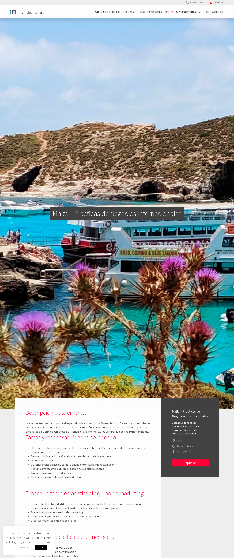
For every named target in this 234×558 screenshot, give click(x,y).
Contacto (218, 11)
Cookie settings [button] (22, 547)
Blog (206, 11)
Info (166, 11)
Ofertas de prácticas (107, 11)
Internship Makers (31, 12)
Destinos (128, 11)
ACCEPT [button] (40, 547)
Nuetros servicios (151, 11)
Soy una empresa (186, 11)
